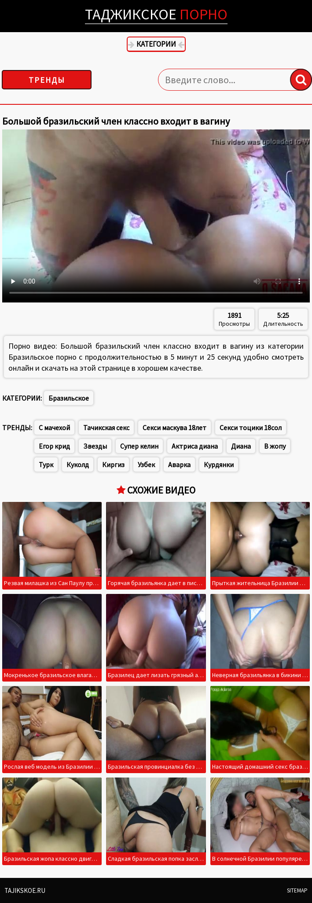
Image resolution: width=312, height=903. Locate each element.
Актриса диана (195, 446)
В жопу (275, 446)
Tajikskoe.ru (24, 890)
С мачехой (54, 427)
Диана (241, 446)
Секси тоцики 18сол (251, 427)
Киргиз (113, 464)
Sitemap (297, 890)
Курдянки (219, 464)
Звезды (95, 446)
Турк (46, 464)
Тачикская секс (106, 427)
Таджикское (156, 14)
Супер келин (139, 446)
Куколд (77, 464)
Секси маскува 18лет (174, 427)
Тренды (47, 80)
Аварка (179, 464)
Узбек (146, 464)
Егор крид (54, 446)
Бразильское (68, 398)
